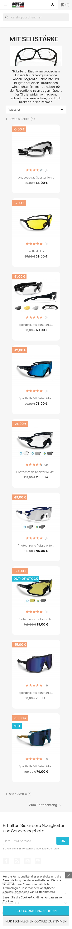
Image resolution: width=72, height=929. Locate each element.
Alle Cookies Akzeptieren (36, 911)
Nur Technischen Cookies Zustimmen (36, 921)
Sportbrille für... (36, 251)
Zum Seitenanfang (45, 805)
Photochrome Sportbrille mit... (36, 472)
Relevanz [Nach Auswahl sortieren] (36, 109)
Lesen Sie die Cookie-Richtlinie (23, 897)
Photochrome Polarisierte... (36, 545)
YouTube (27, 861)
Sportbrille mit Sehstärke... (36, 325)
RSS (17, 861)
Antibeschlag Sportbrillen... (36, 177)
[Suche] (36, 17)
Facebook (6, 861)
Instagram (38, 861)
